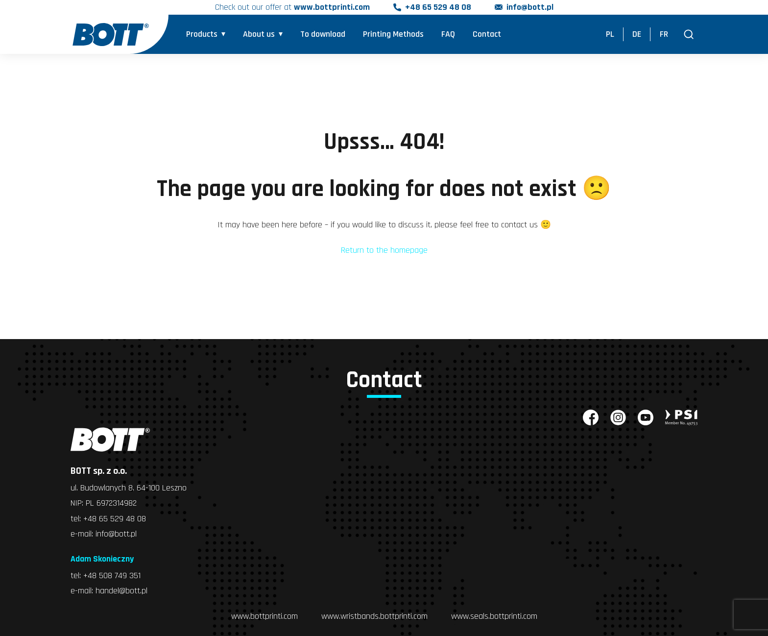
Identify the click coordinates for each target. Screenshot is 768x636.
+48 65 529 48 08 (438, 7)
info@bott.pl (529, 7)
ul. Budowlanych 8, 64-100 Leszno (129, 487)
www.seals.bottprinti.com (494, 614)
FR (664, 34)
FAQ (448, 34)
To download (322, 34)
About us (259, 34)
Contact (487, 34)
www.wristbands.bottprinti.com (374, 614)
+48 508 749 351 (112, 574)
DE (636, 34)
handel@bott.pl (121, 589)
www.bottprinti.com (264, 614)
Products (201, 34)
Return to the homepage (384, 250)
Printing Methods (393, 34)
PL (610, 34)
